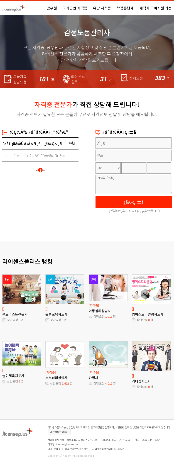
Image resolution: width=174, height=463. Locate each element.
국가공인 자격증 (75, 8)
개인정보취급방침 (59, 432)
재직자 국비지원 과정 (155, 8)
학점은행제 (125, 8)
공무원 (52, 8)
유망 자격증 (102, 8)
